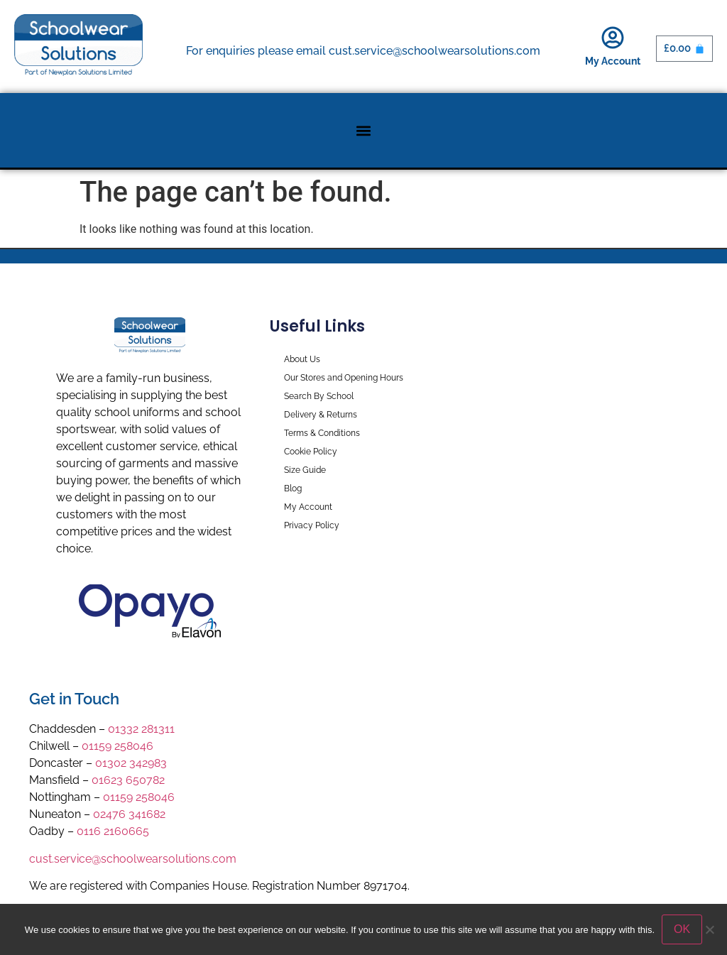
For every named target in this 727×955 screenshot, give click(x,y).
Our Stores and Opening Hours (343, 378)
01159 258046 (117, 746)
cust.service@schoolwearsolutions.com (132, 859)
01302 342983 (131, 763)
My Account (612, 61)
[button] (364, 130)
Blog (293, 488)
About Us (302, 359)
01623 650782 (128, 780)
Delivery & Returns (320, 415)
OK (682, 929)
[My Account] (612, 37)
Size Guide (305, 470)
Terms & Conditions (322, 433)
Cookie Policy (310, 452)
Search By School (319, 396)
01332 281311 (141, 729)
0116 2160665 (113, 831)
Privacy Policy (311, 525)
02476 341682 (129, 814)
